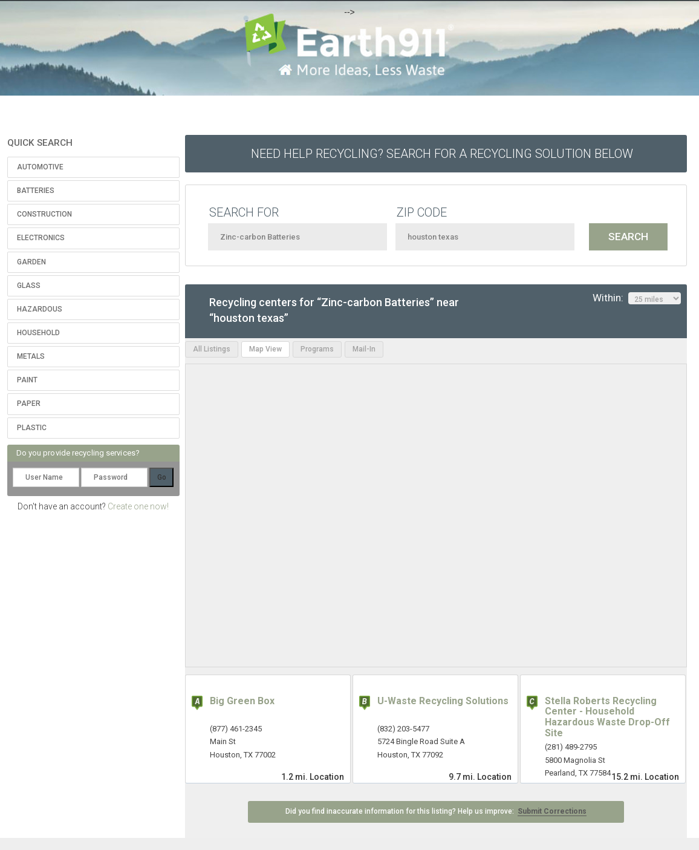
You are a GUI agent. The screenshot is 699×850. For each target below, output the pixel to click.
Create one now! (138, 506)
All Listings (211, 349)
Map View (265, 349)
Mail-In (364, 349)
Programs (317, 349)
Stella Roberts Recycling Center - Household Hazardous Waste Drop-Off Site (607, 717)
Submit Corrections (552, 811)
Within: (637, 298)
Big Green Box (242, 701)
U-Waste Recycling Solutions (443, 701)
